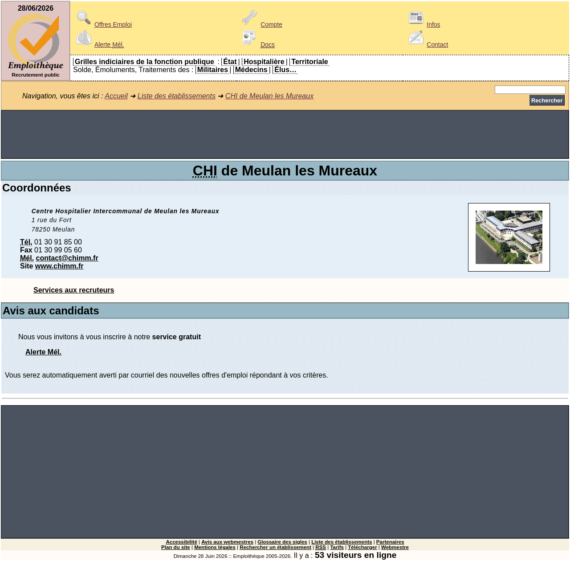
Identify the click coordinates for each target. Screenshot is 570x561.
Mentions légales (215, 547)
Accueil (116, 96)
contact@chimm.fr (67, 258)
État (229, 61)
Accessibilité (181, 542)
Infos (422, 24)
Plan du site (175, 547)
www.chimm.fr (59, 266)
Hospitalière (264, 61)
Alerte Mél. (43, 352)
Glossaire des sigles (282, 542)
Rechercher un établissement (275, 547)
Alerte (98, 44)
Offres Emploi (102, 24)
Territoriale (309, 61)
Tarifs (337, 547)
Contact (426, 44)
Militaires (212, 69)
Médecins (251, 69)
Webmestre (395, 547)
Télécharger (362, 547)
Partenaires (390, 542)
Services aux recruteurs (73, 290)
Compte (260, 24)
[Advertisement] (285, 134)
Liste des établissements (177, 96)
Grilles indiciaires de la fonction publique (144, 61)
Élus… (285, 69)
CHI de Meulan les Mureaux (269, 96)
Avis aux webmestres (227, 542)
